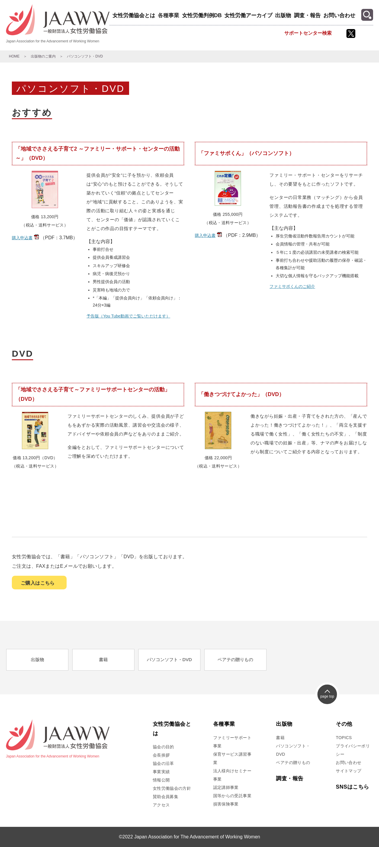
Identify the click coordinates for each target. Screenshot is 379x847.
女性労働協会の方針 (172, 788)
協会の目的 (163, 746)
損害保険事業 (226, 804)
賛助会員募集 (165, 796)
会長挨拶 (161, 755)
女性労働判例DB (202, 15)
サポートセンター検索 (308, 33)
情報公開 (161, 780)
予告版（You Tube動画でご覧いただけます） (128, 316)
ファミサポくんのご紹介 (292, 286)
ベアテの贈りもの (235, 659)
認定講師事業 (226, 787)
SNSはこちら (352, 787)
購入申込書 (22, 237)
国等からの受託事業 (232, 795)
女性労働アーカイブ (248, 15)
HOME (14, 56)
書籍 (103, 659)
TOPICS (344, 737)
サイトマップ (348, 770)
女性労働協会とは (134, 15)
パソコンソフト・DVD (169, 659)
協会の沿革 (163, 763)
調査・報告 (307, 15)
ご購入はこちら (38, 583)
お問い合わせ (339, 15)
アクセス (161, 805)
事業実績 (161, 771)
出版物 (283, 15)
